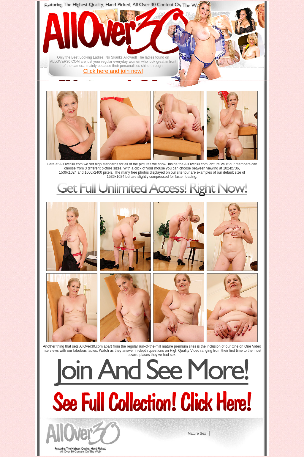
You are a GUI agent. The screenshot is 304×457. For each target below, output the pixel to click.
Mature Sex (197, 433)
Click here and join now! (113, 71)
